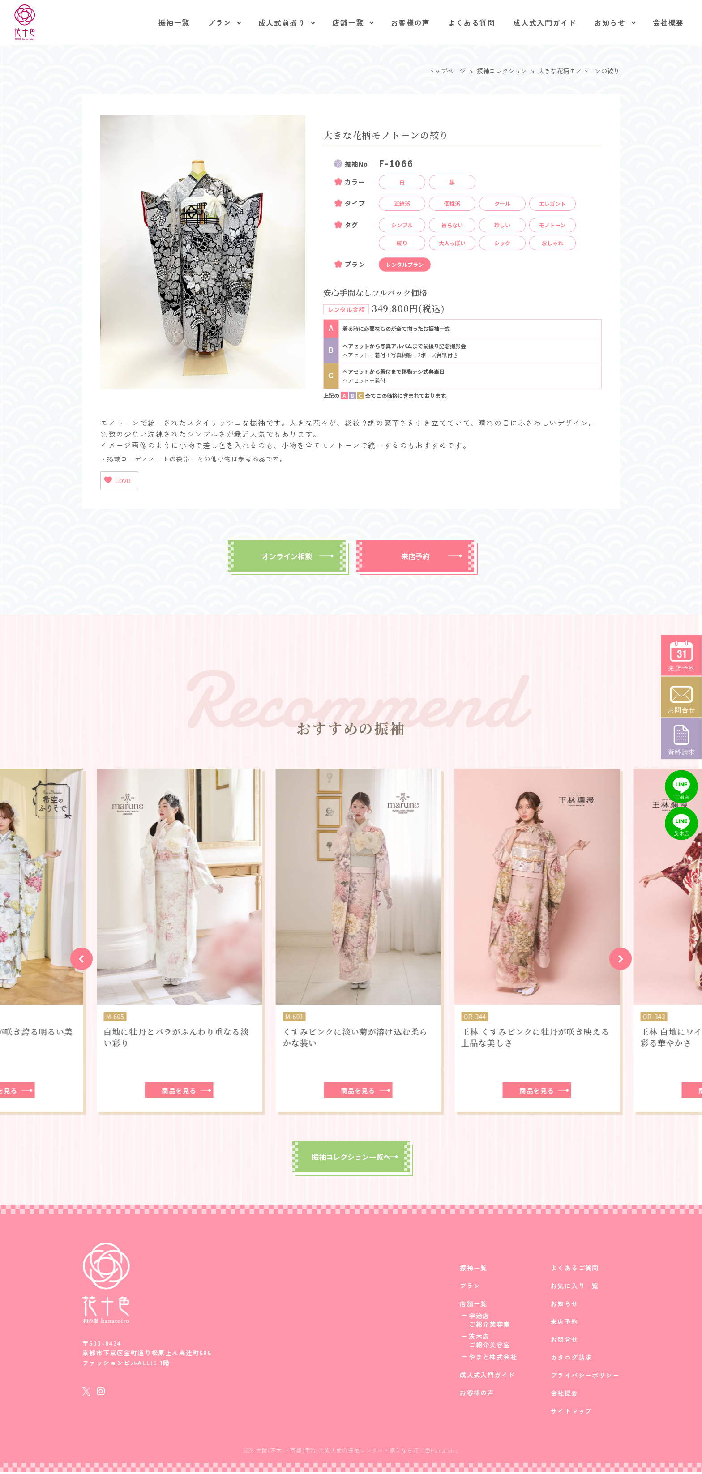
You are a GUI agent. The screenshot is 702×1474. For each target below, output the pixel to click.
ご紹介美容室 (489, 1326)
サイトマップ (571, 1413)
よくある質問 (472, 22)
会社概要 (668, 22)
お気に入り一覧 (575, 1288)
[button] (81, 959)
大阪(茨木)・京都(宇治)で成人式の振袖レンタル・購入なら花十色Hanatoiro (357, 1452)
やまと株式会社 (493, 1359)
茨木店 (479, 1338)
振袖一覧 (174, 22)
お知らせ (609, 22)
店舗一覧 (348, 22)
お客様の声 (410, 22)
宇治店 (479, 1318)
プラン (219, 22)
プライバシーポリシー (585, 1377)
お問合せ (564, 1341)
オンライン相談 (287, 556)
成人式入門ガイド (544, 22)
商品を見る (172, 1090)
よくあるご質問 (575, 1270)
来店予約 (415, 556)
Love (116, 480)
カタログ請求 (571, 1359)
